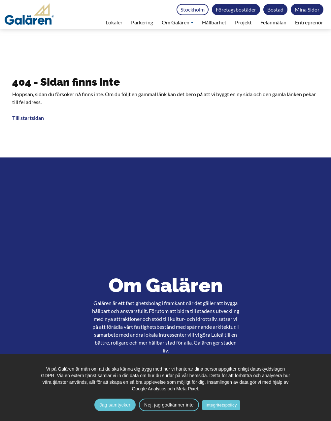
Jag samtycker (115, 404)
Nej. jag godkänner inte (169, 404)
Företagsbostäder (236, 9)
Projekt (243, 22)
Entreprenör (309, 22)
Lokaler (114, 22)
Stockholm (193, 9)
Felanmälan (273, 22)
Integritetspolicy (221, 405)
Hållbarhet (214, 22)
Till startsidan (28, 118)
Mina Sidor (307, 9)
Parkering (142, 22)
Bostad (275, 9)
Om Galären (177, 22)
